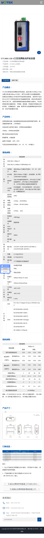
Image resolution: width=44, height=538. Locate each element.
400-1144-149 (15, 503)
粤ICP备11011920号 (33, 528)
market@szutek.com (17, 508)
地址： (8, 513)
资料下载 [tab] (14, 80)
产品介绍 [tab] (6, 80)
